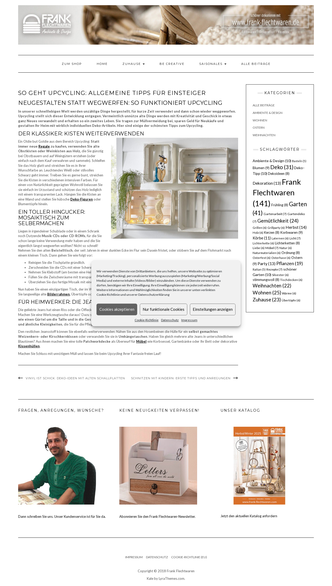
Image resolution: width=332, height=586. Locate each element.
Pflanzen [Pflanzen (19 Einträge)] (289, 263)
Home (102, 64)
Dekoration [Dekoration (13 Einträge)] (267, 183)
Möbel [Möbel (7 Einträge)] (272, 248)
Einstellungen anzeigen (213, 309)
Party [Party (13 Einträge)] (266, 263)
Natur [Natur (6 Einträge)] (285, 248)
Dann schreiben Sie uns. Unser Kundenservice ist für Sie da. (62, 516)
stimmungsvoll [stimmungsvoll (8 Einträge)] (266, 280)
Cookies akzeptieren (116, 309)
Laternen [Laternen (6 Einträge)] (280, 238)
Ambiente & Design (267, 113)
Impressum (189, 320)
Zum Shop (72, 64)
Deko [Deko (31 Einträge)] (281, 167)
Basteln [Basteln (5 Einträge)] (299, 161)
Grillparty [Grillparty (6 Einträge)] (276, 227)
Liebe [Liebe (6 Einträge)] (259, 248)
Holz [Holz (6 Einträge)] (258, 232)
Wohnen (260, 120)
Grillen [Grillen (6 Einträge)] (260, 227)
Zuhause (133, 64)
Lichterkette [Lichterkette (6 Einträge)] (263, 243)
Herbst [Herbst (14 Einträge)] (296, 227)
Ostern (259, 127)
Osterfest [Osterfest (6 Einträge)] (262, 257)
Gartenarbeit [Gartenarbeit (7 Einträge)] (275, 214)
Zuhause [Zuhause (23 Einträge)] (267, 299)
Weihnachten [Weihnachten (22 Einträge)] (272, 285)
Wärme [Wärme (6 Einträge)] (289, 293)
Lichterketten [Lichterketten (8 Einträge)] (287, 243)
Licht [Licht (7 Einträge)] (295, 238)
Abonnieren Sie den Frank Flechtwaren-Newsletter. (157, 516)
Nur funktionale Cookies (163, 309)
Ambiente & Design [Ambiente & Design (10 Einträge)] (272, 160)
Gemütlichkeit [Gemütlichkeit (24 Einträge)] (278, 221)
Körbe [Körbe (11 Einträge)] (262, 238)
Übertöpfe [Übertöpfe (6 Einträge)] (291, 300)
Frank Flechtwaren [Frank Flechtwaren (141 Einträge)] (277, 192)
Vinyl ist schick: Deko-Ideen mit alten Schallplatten (75, 378)
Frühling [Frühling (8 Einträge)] (279, 205)
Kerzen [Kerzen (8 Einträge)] (271, 232)
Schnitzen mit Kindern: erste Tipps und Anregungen (181, 378)
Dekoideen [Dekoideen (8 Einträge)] (278, 173)
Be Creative (172, 64)
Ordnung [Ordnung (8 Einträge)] (290, 253)
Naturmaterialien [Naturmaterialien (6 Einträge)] (267, 252)
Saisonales (212, 64)
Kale (150, 578)
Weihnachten (264, 135)
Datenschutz (170, 320)
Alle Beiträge (256, 64)
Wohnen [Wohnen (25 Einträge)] (267, 292)
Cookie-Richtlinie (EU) (189, 557)
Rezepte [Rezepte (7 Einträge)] (274, 269)
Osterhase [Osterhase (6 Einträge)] (280, 257)
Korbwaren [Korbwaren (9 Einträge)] (291, 232)
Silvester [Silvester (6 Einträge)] (280, 275)
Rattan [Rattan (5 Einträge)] (259, 269)
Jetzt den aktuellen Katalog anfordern (248, 516)
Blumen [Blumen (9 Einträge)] (261, 168)
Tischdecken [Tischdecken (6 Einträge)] (291, 279)
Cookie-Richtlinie (146, 320)
